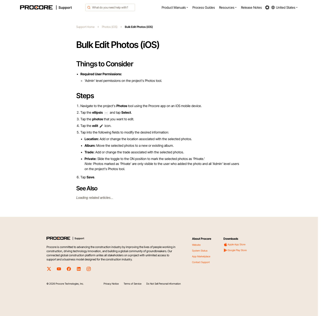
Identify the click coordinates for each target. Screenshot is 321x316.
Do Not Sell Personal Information (163, 283)
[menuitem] (175, 7)
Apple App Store (234, 244)
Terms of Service (132, 283)
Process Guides (203, 7)
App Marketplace (201, 256)
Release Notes (251, 7)
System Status (200, 250)
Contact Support (201, 262)
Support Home (85, 27)
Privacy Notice (111, 283)
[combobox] (110, 7)
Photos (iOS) (109, 27)
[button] (175, 7)
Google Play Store (235, 250)
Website (196, 244)
